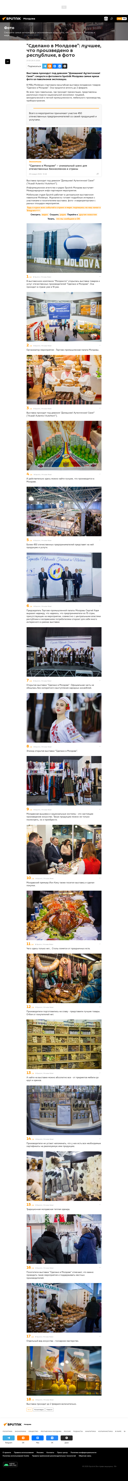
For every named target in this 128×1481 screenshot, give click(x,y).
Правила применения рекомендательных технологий (54, 1456)
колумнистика (105, 1431)
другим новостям (87, 214)
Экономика (35, 161)
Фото (29, 1410)
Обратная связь (85, 1456)
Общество (33, 1431)
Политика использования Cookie (16, 1456)
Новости (49, 1410)
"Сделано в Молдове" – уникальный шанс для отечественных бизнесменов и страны (58, 167)
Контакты (50, 1452)
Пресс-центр (62, 1452)
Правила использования (24, 1452)
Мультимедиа (39, 1410)
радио (62, 214)
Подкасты (78, 1431)
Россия (67, 1431)
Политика (7, 1431)
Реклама (40, 1452)
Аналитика (90, 1431)
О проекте (7, 1452)
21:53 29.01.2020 (33, 60)
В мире (118, 1431)
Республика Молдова (51, 1431)
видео (45, 214)
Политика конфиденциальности (83, 1452)
